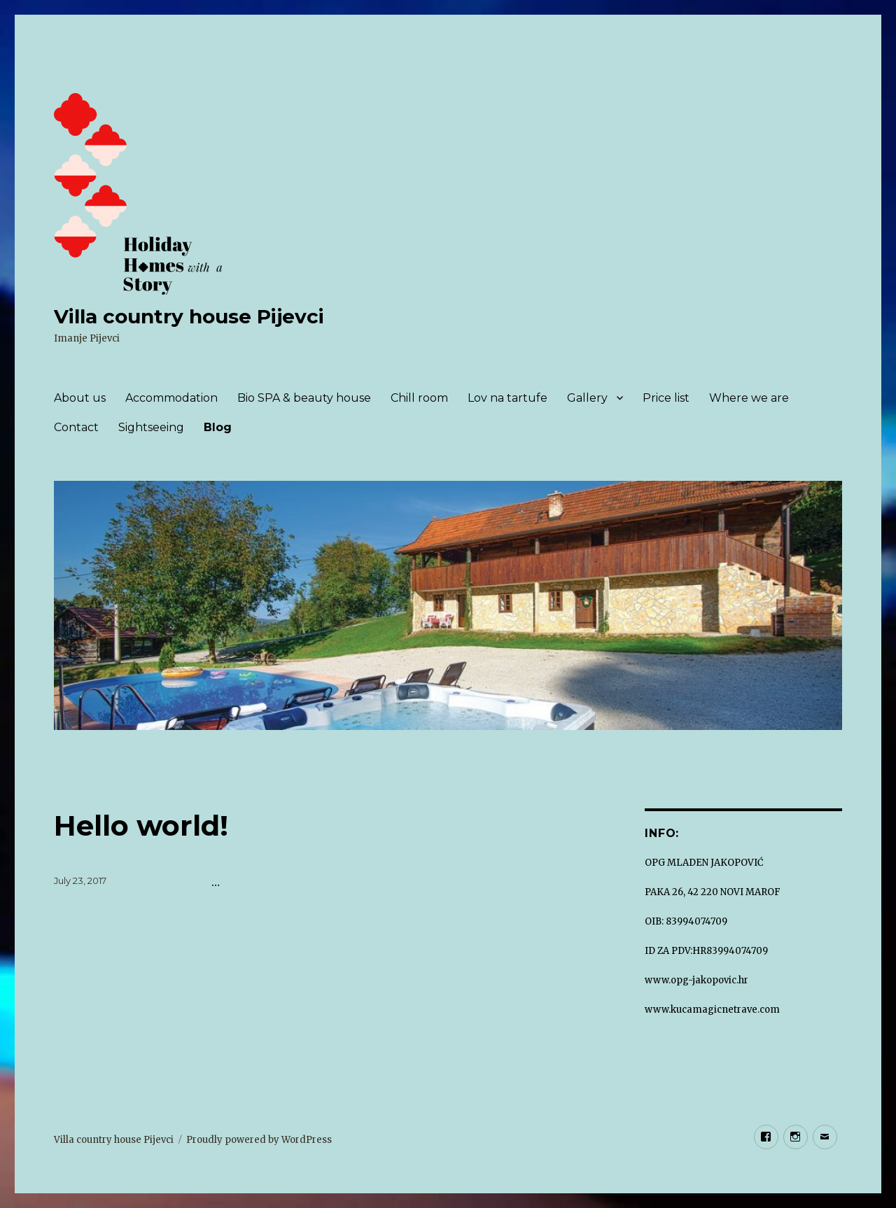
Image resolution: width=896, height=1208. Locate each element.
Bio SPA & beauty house (304, 398)
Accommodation (171, 398)
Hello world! (141, 825)
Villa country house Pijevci (189, 316)
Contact (76, 427)
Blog (218, 427)
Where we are (749, 398)
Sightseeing (151, 427)
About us (80, 398)
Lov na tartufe (507, 398)
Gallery (587, 398)
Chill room (419, 398)
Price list (666, 398)
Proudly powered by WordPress (259, 1140)
